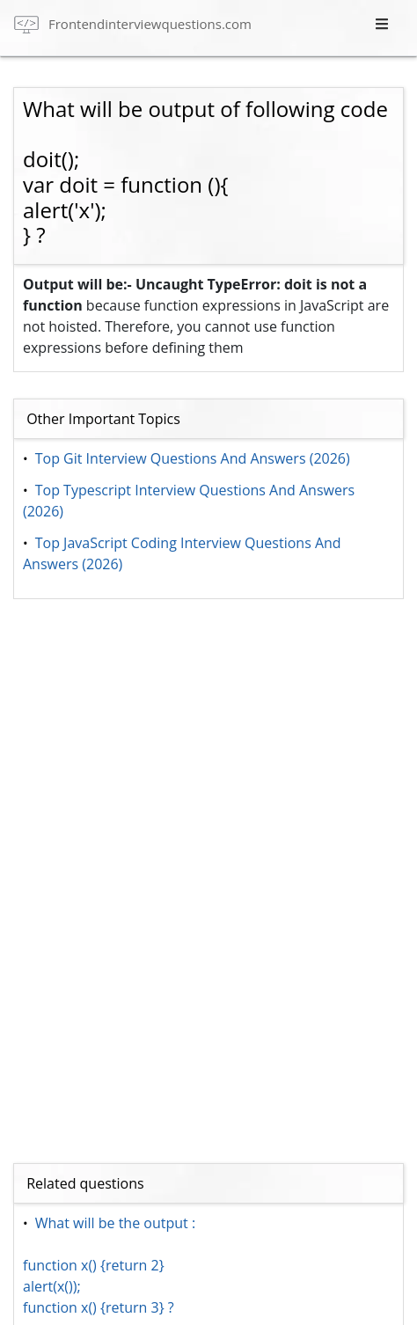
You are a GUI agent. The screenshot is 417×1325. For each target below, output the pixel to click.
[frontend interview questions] (132, 23)
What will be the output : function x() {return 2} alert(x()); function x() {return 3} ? (109, 1265)
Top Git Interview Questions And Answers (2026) (193, 458)
